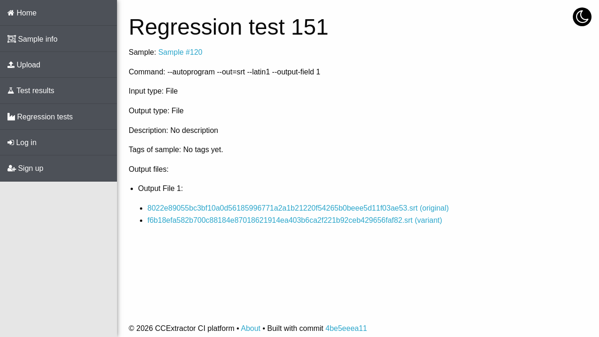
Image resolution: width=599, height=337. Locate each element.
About (251, 328)
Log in (22, 143)
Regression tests (40, 117)
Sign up (25, 168)
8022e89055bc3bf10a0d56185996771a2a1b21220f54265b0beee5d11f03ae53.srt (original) (298, 208)
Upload (23, 65)
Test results (30, 91)
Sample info (32, 39)
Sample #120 (180, 52)
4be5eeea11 (346, 328)
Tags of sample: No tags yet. (176, 150)
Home (22, 13)
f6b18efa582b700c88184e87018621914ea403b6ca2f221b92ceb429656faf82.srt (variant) (294, 220)
